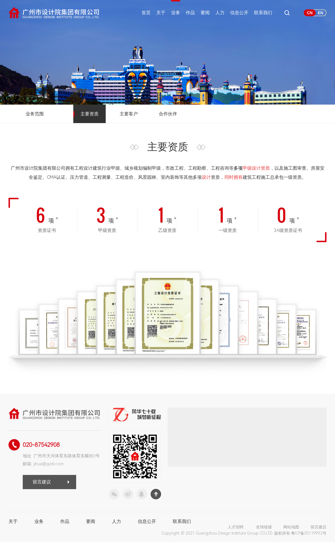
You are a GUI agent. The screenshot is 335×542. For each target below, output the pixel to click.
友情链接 (264, 527)
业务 (175, 12)
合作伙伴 (168, 114)
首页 (146, 12)
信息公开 (239, 12)
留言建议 (42, 482)
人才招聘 (236, 527)
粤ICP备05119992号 (308, 533)
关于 (160, 12)
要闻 (205, 12)
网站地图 (291, 527)
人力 (219, 12)
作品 (190, 12)
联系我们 (263, 12)
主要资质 (89, 114)
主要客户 (129, 114)
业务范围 (35, 114)
